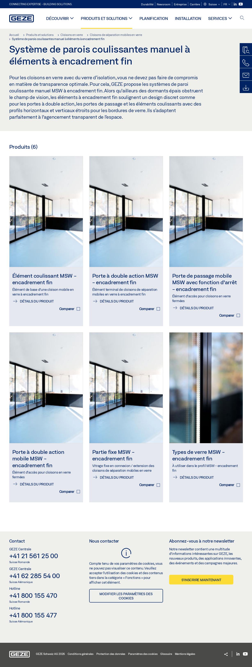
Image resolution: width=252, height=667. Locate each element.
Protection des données (110, 654)
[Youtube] (241, 4)
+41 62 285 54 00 (34, 575)
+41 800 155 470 (33, 595)
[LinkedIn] (235, 4)
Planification (153, 18)
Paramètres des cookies (143, 654)
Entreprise (180, 4)
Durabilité (147, 4)
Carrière (195, 4)
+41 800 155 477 (33, 615)
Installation (188, 18)
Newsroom (163, 4)
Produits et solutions (104, 18)
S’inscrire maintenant (201, 580)
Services (217, 18)
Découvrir (57, 18)
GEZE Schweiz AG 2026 (50, 654)
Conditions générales (81, 654)
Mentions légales (185, 654)
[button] (211, 4)
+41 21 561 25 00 (33, 555)
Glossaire (166, 654)
